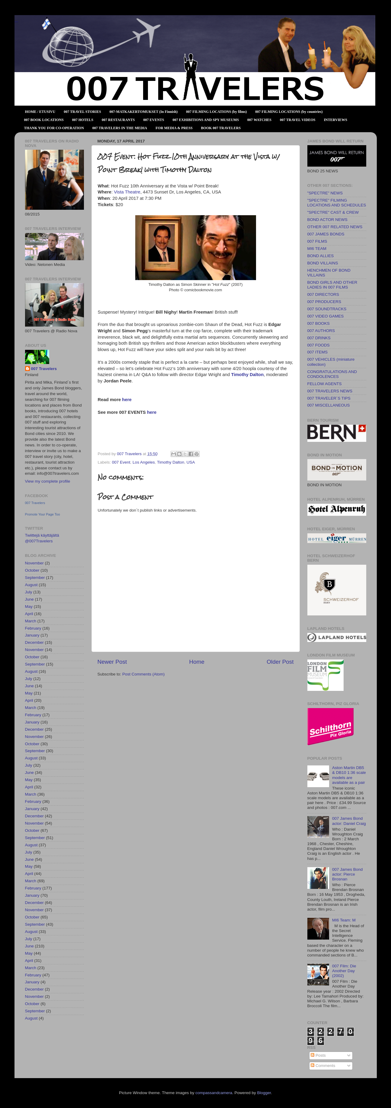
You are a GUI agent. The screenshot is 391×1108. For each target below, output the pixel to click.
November (34, 563)
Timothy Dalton (247, 374)
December (34, 642)
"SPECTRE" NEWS (325, 193)
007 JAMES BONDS (326, 234)
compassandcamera (213, 1092)
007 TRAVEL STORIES (82, 112)
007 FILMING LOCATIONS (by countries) (288, 112)
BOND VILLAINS (322, 263)
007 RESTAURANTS (118, 120)
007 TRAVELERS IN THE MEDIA (119, 128)
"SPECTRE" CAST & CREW (333, 212)
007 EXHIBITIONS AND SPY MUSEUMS (206, 120)
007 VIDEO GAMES (325, 316)
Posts (318, 1055)
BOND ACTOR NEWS (327, 219)
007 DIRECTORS (323, 294)
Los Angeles (144, 462)
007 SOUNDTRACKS (327, 309)
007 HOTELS (82, 120)
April (29, 613)
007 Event (121, 462)
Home (196, 662)
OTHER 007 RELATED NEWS (335, 227)
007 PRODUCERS (324, 301)
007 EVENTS (153, 120)
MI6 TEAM (317, 248)
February (33, 628)
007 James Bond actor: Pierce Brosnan (347, 874)
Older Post (280, 662)
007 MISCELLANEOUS (328, 405)
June (29, 599)
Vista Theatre (127, 192)
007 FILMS (317, 241)
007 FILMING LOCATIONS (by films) (216, 112)
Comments (323, 1065)
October (32, 570)
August (31, 585)
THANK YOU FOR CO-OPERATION (54, 128)
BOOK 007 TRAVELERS (221, 128)
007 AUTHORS (321, 330)
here (126, 399)
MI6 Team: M (344, 920)
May (29, 606)
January (32, 635)
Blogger (264, 1092)
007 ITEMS (317, 352)
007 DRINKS (319, 338)
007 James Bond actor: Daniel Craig (349, 820)
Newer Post (112, 662)
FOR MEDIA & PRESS (173, 128)
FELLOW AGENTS (324, 384)
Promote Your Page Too (42, 514)
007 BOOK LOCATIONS (44, 120)
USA (191, 462)
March (31, 621)
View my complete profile (47, 481)
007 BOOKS (318, 323)
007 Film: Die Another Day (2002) (344, 971)
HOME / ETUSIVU (40, 112)
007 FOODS (318, 345)
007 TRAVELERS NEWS (330, 391)
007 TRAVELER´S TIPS (329, 398)
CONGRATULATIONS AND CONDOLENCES (332, 374)
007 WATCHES (259, 120)
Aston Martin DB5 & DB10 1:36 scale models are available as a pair (349, 775)
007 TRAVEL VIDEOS (297, 120)
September (35, 577)
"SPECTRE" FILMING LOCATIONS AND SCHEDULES (336, 202)
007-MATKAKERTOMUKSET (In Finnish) (144, 112)
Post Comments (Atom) (143, 674)
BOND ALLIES (320, 256)
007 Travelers (44, 368)
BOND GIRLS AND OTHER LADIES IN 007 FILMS (332, 284)
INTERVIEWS (335, 120)
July (28, 592)
